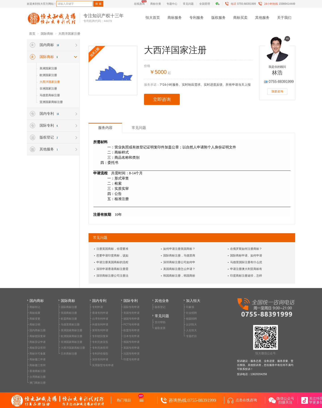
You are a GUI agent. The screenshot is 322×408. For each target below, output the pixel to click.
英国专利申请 (131, 347)
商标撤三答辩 (38, 365)
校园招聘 (191, 318)
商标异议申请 (38, 342)
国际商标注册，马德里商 (179, 255)
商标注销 (35, 324)
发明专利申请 (100, 330)
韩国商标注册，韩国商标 (179, 275)
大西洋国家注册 (69, 33)
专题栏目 (191, 336)
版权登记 (160, 307)
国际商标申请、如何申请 (246, 255)
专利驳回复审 (100, 336)
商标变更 (35, 318)
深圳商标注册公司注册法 (112, 275)
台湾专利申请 (100, 318)
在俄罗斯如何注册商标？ (246, 248)
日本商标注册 (69, 353)
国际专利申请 (131, 307)
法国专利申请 (131, 353)
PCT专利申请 (131, 324)
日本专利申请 (131, 336)
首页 (32, 33)
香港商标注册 (38, 371)
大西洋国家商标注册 (73, 347)
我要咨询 (277, 91)
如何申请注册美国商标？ (179, 248)
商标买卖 (240, 17)
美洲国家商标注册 (71, 330)
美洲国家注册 (48, 68)
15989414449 (278, 3)
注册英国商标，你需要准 (112, 248)
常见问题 (188, 3)
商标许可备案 (38, 353)
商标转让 (35, 307)
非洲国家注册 (48, 88)
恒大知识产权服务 (51, 18)
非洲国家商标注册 (71, 342)
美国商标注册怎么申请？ (179, 269)
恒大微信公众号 (265, 340)
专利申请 (97, 307)
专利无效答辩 (100, 347)
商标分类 (155, 3)
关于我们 (284, 17)
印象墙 (190, 307)
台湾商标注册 (38, 376)
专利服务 (196, 17)
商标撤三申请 (38, 359)
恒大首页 (153, 17)
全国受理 (204, 3)
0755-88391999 (241, 3)
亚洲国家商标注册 (51, 102)
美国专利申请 (131, 312)
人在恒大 (191, 330)
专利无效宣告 (100, 342)
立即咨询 (162, 99)
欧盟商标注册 (69, 318)
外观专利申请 (100, 324)
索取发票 (160, 328)
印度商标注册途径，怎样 (246, 275)
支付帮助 (160, 322)
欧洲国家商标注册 (71, 336)
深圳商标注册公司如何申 (179, 262)
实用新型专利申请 (103, 365)
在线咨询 (139, 3)
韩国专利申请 (131, 342)
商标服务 (174, 17)
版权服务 (218, 17)
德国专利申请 (131, 318)
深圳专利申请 (100, 359)
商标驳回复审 (38, 336)
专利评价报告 (100, 353)
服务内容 (105, 128)
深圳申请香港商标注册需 (112, 269)
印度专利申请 (131, 359)
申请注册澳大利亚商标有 (246, 269)
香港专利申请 (100, 312)
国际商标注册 (69, 307)
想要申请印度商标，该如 (112, 255)
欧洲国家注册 (48, 75)
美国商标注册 (69, 312)
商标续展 (35, 312)
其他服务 (262, 17)
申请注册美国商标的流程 (112, 262)
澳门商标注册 (38, 382)
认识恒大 (191, 324)
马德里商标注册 (50, 95)
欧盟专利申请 (131, 330)
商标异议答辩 (38, 347)
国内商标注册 (38, 330)
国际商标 (47, 33)
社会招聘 (191, 312)
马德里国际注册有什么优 (246, 262)
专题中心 (172, 3)
